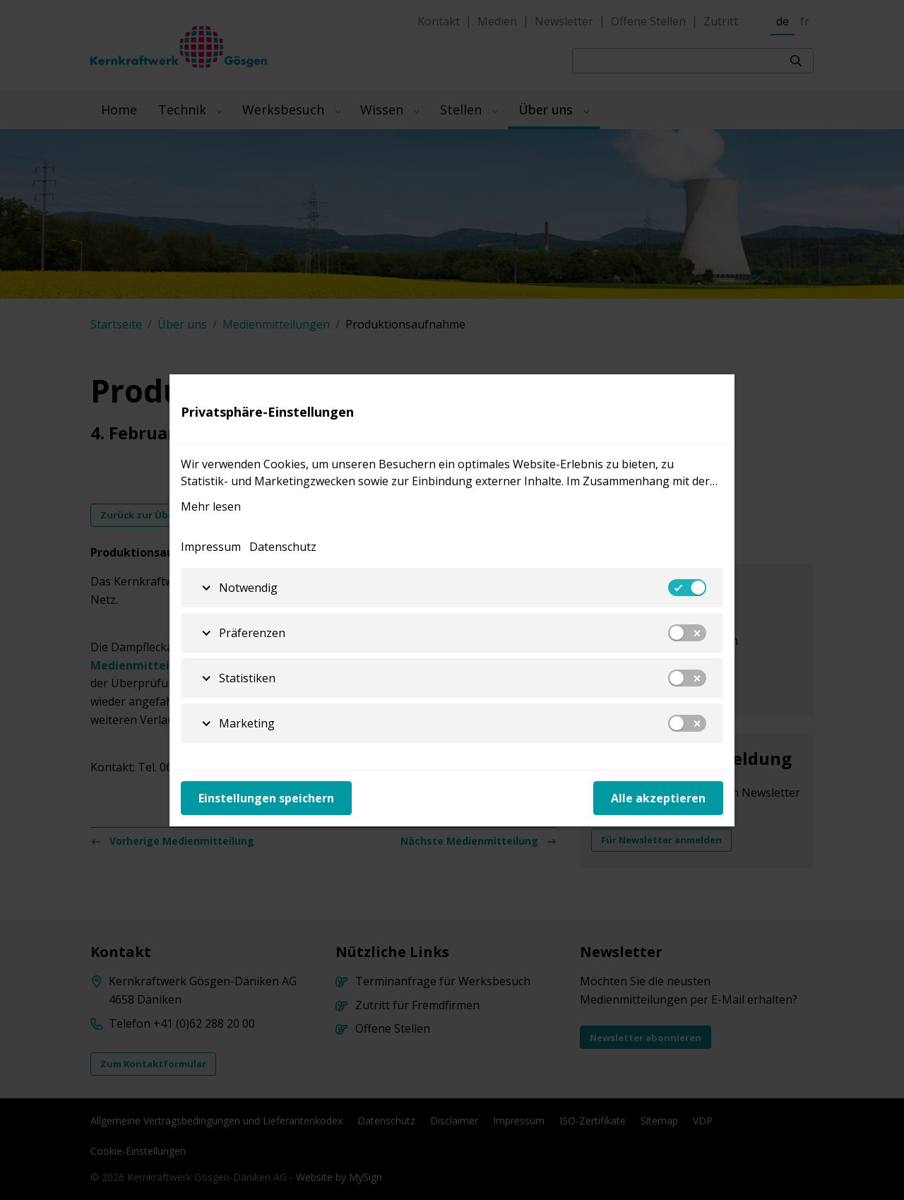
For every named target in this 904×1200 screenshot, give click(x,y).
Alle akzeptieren (658, 798)
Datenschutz (282, 546)
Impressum (211, 546)
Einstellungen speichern (266, 798)
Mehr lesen (211, 506)
